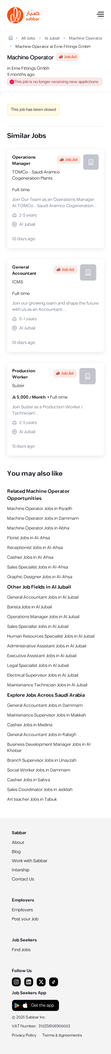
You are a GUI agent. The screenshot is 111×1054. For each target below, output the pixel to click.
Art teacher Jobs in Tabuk (32, 799)
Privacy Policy (24, 1035)
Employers (22, 910)
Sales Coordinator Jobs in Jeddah (40, 789)
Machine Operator (85, 38)
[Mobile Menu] (100, 15)
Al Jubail (52, 38)
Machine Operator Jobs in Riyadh (39, 508)
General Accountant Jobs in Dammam (45, 705)
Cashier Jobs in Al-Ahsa (30, 557)
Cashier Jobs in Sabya (28, 780)
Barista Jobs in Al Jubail (29, 607)
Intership (20, 870)
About (18, 842)
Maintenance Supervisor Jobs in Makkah (46, 715)
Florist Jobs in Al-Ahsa (28, 538)
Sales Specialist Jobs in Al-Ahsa (37, 567)
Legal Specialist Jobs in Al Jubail (38, 665)
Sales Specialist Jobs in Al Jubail (37, 626)
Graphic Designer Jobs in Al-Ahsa (39, 577)
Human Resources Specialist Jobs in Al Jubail (50, 636)
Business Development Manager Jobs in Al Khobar (48, 747)
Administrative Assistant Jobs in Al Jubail (46, 646)
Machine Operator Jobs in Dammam (43, 518)
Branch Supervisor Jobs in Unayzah (41, 760)
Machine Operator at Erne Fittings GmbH (53, 47)
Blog (16, 852)
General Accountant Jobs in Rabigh (41, 734)
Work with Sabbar (29, 861)
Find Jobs (21, 950)
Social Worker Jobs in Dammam (38, 770)
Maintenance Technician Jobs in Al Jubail (47, 685)
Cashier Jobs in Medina (29, 725)
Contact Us (23, 879)
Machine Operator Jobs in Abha (38, 528)
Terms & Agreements (62, 1035)
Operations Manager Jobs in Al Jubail (43, 616)
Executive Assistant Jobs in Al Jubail (41, 655)
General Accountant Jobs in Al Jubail (42, 597)
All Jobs (28, 38)
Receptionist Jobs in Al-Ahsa (35, 547)
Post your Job (25, 919)
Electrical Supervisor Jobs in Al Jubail (42, 675)
